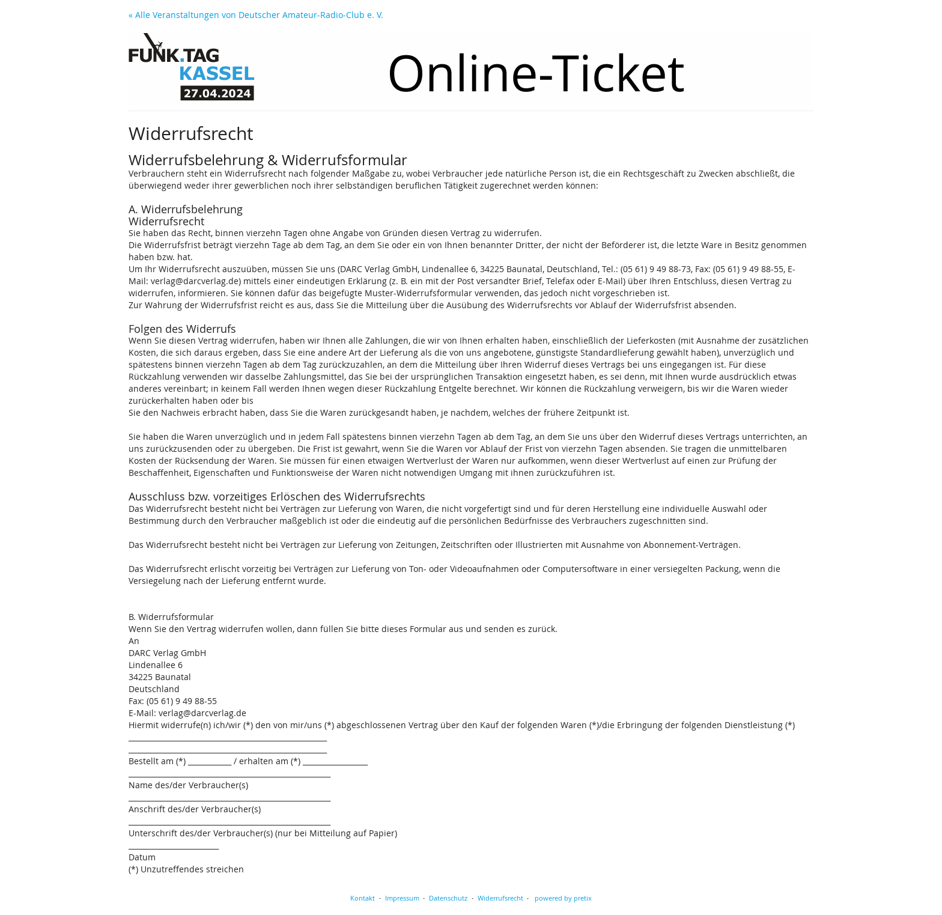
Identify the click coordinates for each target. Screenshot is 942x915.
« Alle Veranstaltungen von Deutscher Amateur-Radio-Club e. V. (256, 14)
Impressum (402, 897)
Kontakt (362, 897)
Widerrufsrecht (500, 897)
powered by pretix (563, 897)
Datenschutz (448, 897)
